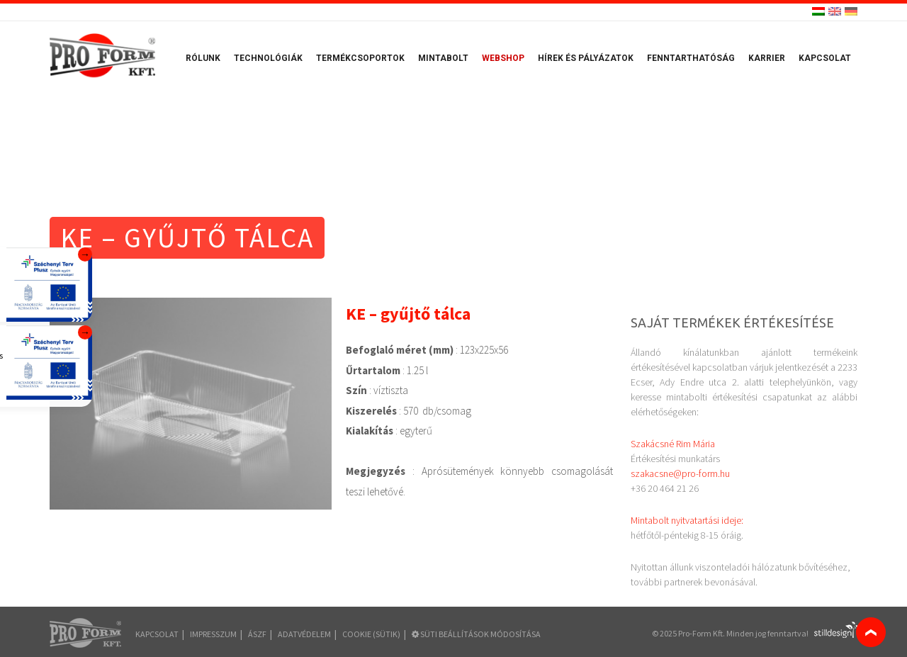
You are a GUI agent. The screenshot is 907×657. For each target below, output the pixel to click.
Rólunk (203, 58)
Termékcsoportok (360, 58)
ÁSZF (257, 634)
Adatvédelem (304, 634)
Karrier (766, 58)
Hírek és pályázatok (585, 58)
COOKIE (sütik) (371, 634)
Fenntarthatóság (691, 58)
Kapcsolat (825, 58)
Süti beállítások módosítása (476, 634)
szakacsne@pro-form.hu (680, 473)
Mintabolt (443, 58)
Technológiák (268, 58)
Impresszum (213, 634)
